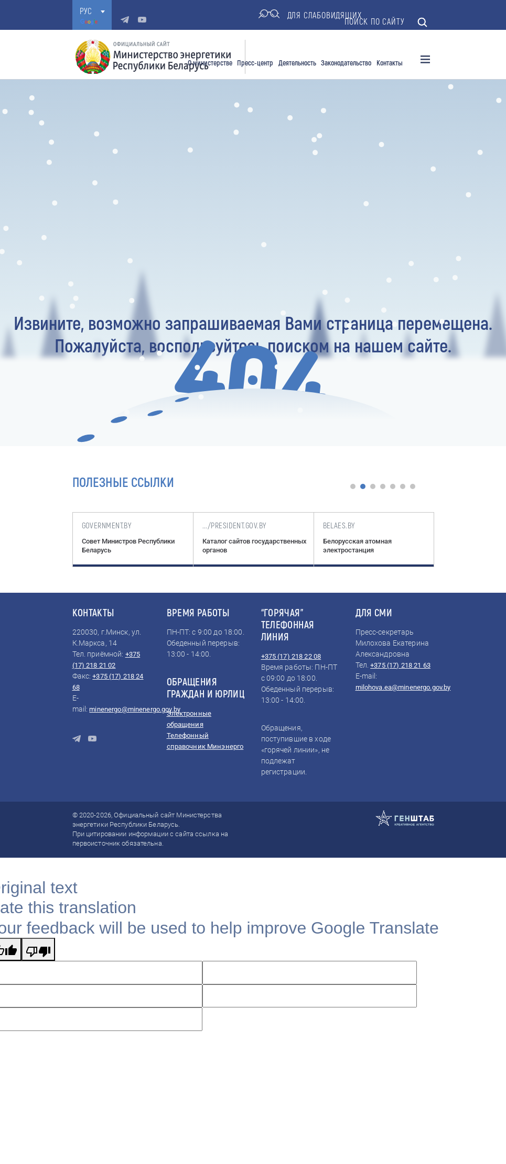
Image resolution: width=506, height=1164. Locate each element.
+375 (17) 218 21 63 (400, 665)
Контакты (389, 63)
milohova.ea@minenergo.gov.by (403, 687)
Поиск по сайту (385, 22)
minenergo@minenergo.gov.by (134, 709)
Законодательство (346, 63)
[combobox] (92, 11)
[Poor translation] (38, 949)
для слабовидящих (310, 15)
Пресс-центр (255, 63)
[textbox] (92, 11)
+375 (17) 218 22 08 (291, 656)
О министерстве (210, 63)
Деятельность (297, 63)
